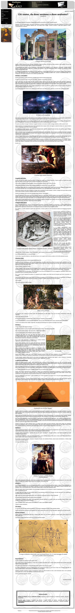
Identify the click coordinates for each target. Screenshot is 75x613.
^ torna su (19, 610)
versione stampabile (69, 11)
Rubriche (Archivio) (5, 18)
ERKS (3, 16)
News (2, 13)
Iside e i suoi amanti (5, 11)
